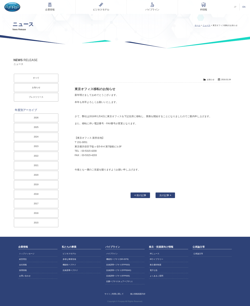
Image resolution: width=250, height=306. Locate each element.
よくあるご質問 (156, 276)
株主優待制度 (155, 265)
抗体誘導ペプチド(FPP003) (118, 265)
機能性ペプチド (69, 265)
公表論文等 (198, 254)
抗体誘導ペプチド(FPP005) (118, 276)
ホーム (197, 25)
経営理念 (23, 259)
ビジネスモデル (101, 9)
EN (244, 7)
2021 (36, 165)
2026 (36, 117)
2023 (36, 146)
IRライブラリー (156, 259)
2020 (36, 175)
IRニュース (154, 254)
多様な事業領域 (69, 259)
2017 (36, 203)
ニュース (206, 25)
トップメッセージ (26, 254)
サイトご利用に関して (114, 294)
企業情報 (50, 9)
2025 (36, 127)
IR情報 (203, 9)
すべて (36, 78)
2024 (36, 137)
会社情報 (23, 265)
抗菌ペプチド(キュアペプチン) (119, 281)
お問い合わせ (25, 276)
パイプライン (152, 9)
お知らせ (36, 87)
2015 (36, 222)
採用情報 (23, 270)
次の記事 (165, 195)
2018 (36, 194)
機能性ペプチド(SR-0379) (117, 259)
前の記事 (140, 195)
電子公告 (153, 270)
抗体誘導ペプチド (70, 270)
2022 (36, 156)
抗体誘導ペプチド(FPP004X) (118, 270)
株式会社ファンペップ (12, 7)
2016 (36, 213)
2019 (36, 184)
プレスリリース (36, 97)
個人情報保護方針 (137, 294)
